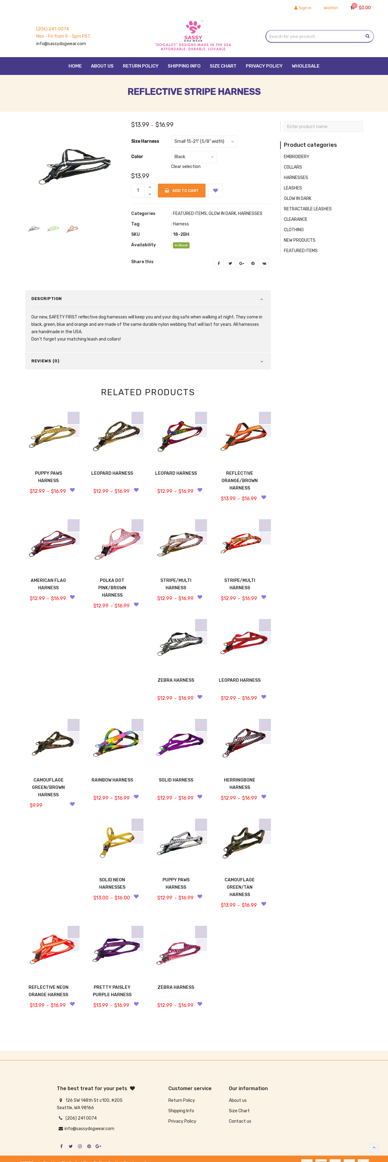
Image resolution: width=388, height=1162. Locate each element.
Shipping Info (181, 1110)
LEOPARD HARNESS (112, 473)
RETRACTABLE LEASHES (308, 209)
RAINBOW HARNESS (112, 780)
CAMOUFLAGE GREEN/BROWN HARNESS (48, 787)
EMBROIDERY (296, 156)
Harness (181, 224)
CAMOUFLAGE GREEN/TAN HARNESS (240, 887)
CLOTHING (294, 229)
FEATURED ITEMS (190, 213)
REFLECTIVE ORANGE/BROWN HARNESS (239, 481)
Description (46, 298)
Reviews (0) (45, 361)
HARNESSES (250, 213)
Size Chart (239, 1110)
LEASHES (293, 188)
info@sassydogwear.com (61, 43)
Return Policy (181, 1100)
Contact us (240, 1121)
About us (238, 1100)
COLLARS (293, 167)
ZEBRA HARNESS (176, 680)
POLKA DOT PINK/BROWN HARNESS (112, 588)
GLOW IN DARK (222, 213)
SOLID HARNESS (176, 780)
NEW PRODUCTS (299, 240)
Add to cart (181, 190)
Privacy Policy (182, 1121)
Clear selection (186, 166)
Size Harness (145, 141)
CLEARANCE (296, 219)
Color (137, 156)
